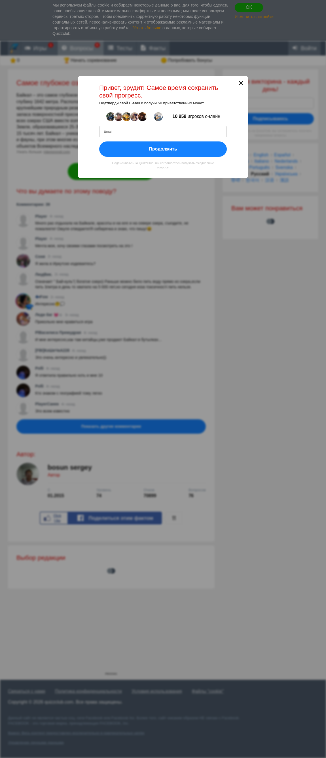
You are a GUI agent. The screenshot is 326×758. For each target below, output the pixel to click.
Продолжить (163, 149)
